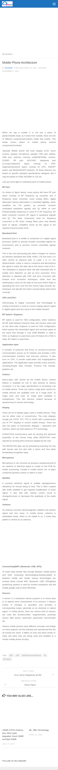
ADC (11, 655)
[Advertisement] (29, 29)
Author (8, 68)
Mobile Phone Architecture (31, 655)
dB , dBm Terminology (39, 730)
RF (45, 655)
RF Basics (7, 54)
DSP (17, 655)
